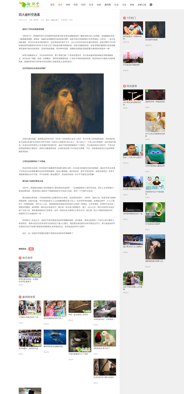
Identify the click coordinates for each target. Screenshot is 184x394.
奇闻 (68, 5)
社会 (116, 5)
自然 (99, 5)
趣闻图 (108, 5)
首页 (52, 5)
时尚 (83, 5)
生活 (91, 5)
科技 (76, 5)
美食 (132, 5)
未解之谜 (142, 5)
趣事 (60, 5)
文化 (124, 5)
